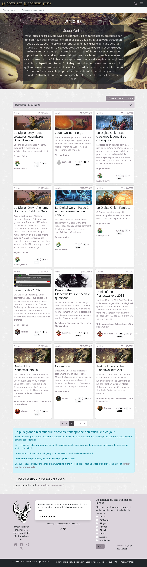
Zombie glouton (48, 516)
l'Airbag (102, 533)
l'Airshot (103, 526)
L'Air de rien (104, 540)
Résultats (121, 545)
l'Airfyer (102, 523)
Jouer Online (22, 156)
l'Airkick (102, 530)
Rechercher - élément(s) (28, 105)
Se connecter (8, 10)
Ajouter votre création (120, 98)
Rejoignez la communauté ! (32, 10)
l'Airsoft (102, 516)
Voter (100, 546)
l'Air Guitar (104, 519)
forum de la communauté (50, 485)
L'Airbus (103, 536)
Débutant (62, 323)
